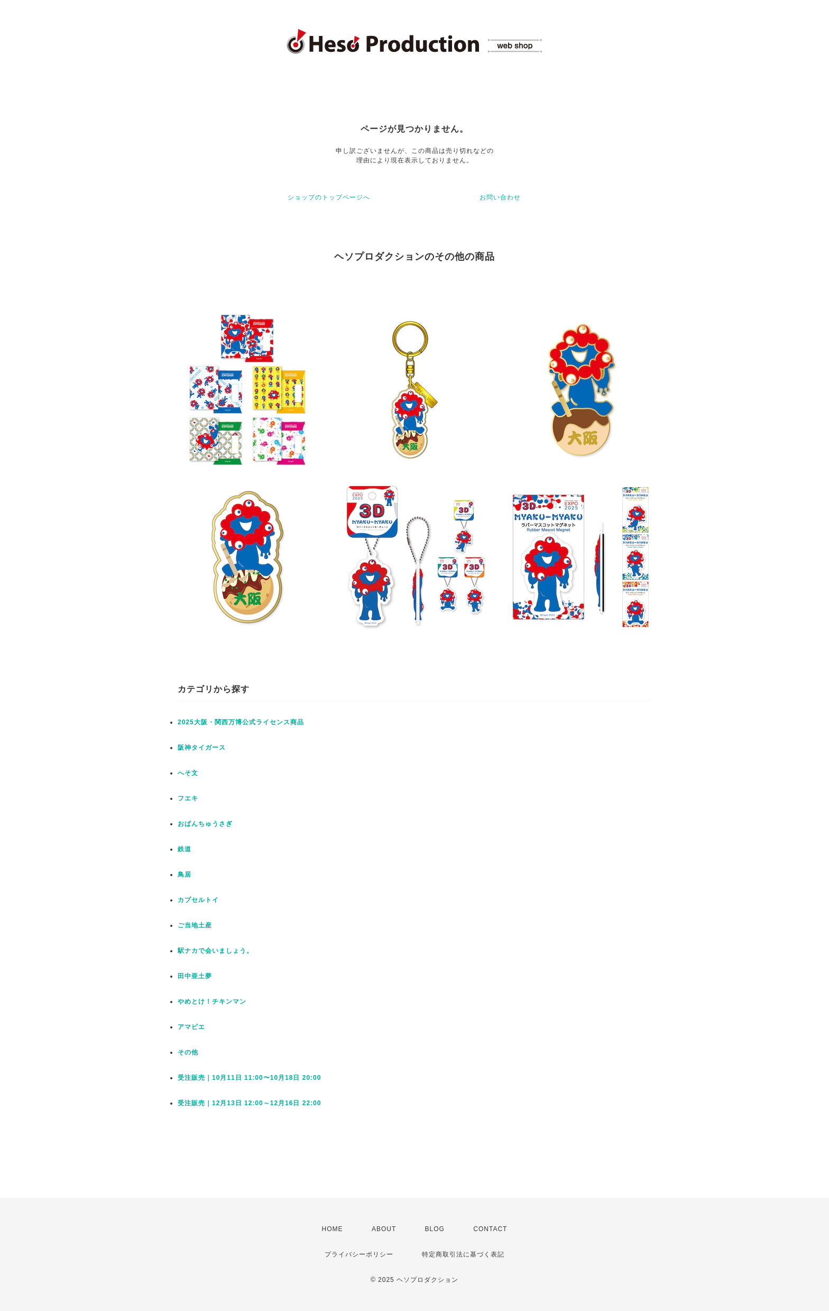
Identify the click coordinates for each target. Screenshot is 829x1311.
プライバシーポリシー (359, 1254)
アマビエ (191, 1027)
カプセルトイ (198, 900)
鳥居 (184, 874)
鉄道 (184, 849)
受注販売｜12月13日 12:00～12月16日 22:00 (249, 1103)
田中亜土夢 (195, 976)
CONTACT (490, 1229)
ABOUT (384, 1229)
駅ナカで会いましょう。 (215, 950)
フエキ (188, 798)
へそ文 (188, 773)
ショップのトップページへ (329, 197)
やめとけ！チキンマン (212, 1001)
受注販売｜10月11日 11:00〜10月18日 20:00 (249, 1077)
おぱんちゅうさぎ (205, 823)
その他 (188, 1052)
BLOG (435, 1229)
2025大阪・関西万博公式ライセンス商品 (241, 722)
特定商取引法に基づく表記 (463, 1254)
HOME (332, 1229)
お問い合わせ (500, 197)
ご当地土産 (195, 925)
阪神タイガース (202, 747)
